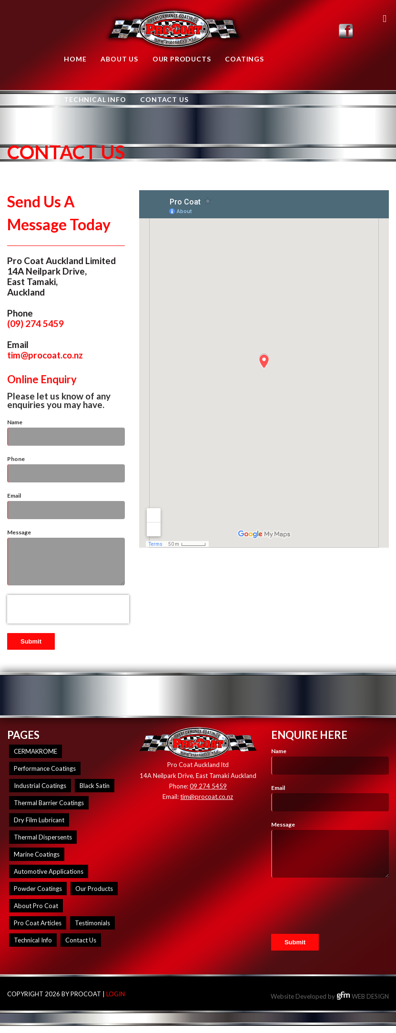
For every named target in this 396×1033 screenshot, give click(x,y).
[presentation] (68, 609)
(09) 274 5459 (35, 323)
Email (14, 495)
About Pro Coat (36, 906)
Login (115, 994)
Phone (16, 458)
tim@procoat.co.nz (45, 354)
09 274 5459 (208, 786)
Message (19, 532)
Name (14, 422)
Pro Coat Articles (37, 923)
